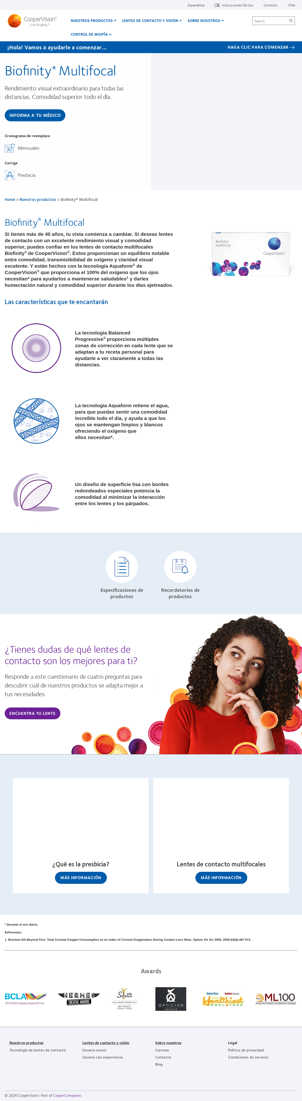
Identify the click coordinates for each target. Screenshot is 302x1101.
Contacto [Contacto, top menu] (270, 5)
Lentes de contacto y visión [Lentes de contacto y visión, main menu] (150, 20)
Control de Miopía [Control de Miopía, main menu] (89, 34)
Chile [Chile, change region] (291, 5)
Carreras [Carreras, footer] (162, 1050)
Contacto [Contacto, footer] (163, 1057)
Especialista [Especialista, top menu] (196, 5)
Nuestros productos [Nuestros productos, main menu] (92, 20)
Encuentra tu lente (32, 713)
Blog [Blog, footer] (159, 1064)
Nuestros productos (38, 199)
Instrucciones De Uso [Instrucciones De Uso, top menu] (237, 5)
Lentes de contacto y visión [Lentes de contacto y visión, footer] (105, 1043)
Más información (80, 877)
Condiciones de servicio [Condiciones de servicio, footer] (248, 1057)
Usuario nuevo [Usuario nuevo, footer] (94, 1050)
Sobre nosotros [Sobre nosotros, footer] (168, 1043)
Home (10, 199)
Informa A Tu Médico (35, 115)
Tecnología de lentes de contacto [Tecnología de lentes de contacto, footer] (37, 1050)
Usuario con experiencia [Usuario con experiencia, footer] (102, 1057)
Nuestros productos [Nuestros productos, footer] (26, 1043)
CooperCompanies (67, 1095)
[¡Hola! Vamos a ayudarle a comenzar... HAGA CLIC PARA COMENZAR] (151, 47)
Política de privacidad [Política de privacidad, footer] (246, 1050)
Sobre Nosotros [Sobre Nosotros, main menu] (204, 20)
